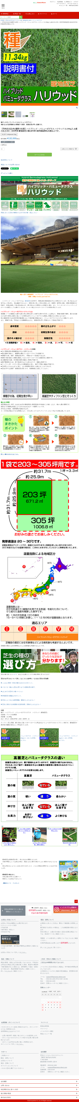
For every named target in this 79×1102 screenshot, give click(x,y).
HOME (2, 20)
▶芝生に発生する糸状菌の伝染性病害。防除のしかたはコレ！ (21, 704)
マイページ (42, 14)
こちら (48, 947)
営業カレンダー (51, 983)
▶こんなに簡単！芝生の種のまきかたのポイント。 (17, 683)
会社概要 (43, 1052)
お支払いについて (6, 1060)
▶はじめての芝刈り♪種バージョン (12, 691)
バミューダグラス (37, 20)
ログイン (53, 1)
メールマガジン (62, 3)
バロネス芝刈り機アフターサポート (12, 1068)
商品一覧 (17, 14)
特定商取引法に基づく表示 (9, 1089)
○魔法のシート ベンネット (10, 883)
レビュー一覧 (63, 5)
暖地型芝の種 (27, 20)
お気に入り (30, 14)
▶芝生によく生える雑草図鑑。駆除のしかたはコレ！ (18, 700)
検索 (20, 17)
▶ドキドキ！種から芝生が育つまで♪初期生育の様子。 (18, 687)
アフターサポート (73, 3)
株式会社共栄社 (74, 5)
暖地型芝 (27, 301)
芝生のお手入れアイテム (12, 20)
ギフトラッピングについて (9, 1066)
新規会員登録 (44, 1026)
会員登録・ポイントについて (10, 1022)
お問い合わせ (5, 1085)
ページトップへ (76, 901)
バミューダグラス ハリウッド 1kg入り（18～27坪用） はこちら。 (68, 738)
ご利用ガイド (68, 1)
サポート (4, 1052)
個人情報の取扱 (6, 1093)
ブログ (76, 1)
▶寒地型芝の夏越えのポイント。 (11, 696)
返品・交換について (7, 959)
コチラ (15, 674)
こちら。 (24, 952)
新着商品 (4, 14)
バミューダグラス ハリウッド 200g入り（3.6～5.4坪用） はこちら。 (29, 738)
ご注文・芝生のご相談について (51, 959)
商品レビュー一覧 (46, 1034)
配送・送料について (47, 920)
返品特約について (6, 160)
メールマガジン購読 (46, 1031)
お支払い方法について (8, 920)
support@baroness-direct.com (56, 977)
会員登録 (60, 1)
